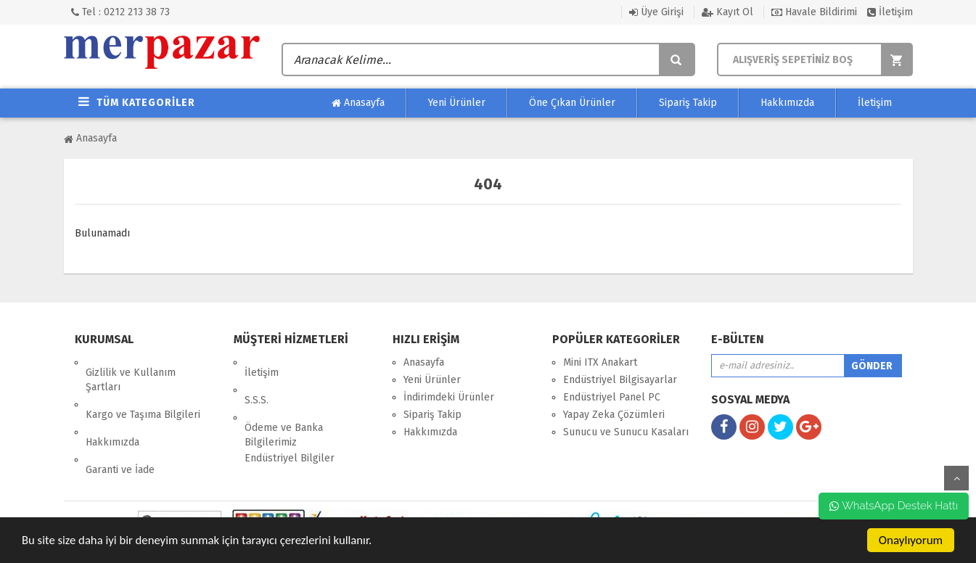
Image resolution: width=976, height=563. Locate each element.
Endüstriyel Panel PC (611, 397)
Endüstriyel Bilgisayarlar (620, 380)
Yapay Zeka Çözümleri (614, 414)
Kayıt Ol (727, 12)
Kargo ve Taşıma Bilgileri (143, 394)
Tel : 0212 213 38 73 (120, 12)
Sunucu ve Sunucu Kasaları (626, 432)
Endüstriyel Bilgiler (290, 428)
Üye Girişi (656, 12)
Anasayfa (358, 103)
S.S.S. (256, 380)
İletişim (890, 12)
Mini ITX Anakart (600, 362)
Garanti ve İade (120, 429)
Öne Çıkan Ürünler (572, 102)
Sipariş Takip (688, 102)
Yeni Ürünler (456, 102)
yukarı (956, 478)
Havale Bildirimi (814, 12)
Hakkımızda (787, 102)
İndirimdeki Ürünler (448, 397)
